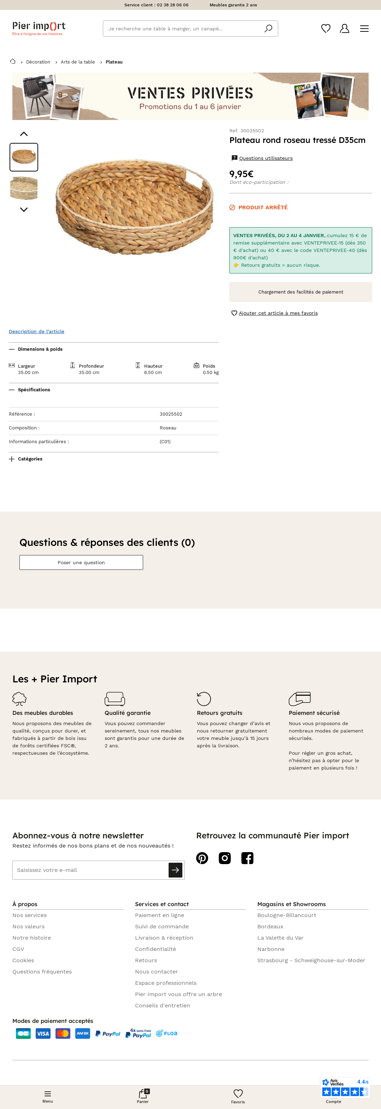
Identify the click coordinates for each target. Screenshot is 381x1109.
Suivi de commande (162, 926)
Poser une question (81, 562)
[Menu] (364, 28)
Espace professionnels (166, 983)
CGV (18, 949)
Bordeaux (270, 926)
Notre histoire (31, 937)
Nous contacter (156, 971)
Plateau (114, 62)
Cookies (23, 960)
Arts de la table (78, 62)
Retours (146, 960)
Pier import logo (38, 29)
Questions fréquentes (42, 971)
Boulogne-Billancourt (286, 915)
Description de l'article (36, 331)
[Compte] (345, 28)
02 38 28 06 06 (172, 4)
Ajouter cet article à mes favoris (274, 313)
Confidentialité (155, 949)
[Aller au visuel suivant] (24, 210)
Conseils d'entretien (162, 1005)
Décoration (38, 62)
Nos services (29, 915)
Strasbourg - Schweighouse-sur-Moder (311, 960)
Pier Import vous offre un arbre (178, 994)
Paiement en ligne (159, 915)
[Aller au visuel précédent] (24, 134)
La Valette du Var (280, 937)
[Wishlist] (326, 29)
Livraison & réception (164, 937)
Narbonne (271, 949)
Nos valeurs (28, 926)
